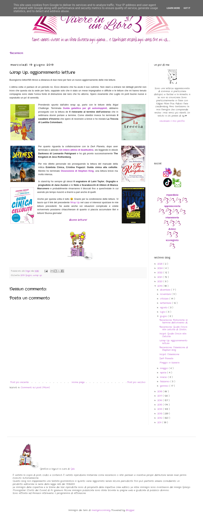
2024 (160, 268)
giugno (164, 316)
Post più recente (19, 382)
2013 (160, 413)
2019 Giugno (26, 275)
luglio (163, 311)
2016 (160, 400)
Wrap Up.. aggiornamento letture (173, 342)
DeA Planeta (166, 358)
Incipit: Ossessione (169, 354)
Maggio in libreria (169, 362)
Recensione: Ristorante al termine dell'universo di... (173, 321)
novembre (166, 294)
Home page (78, 382)
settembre (166, 303)
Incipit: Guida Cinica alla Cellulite (172, 335)
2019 (160, 286)
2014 (160, 409)
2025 (160, 263)
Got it (187, 8)
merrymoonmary (101, 510)
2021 (160, 277)
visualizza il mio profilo (172, 121)
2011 (159, 422)
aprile (163, 372)
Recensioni (16, 53)
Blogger (130, 510)
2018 (160, 391)
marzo (164, 377)
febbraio (165, 381)
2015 (160, 404)
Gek (73, 468)
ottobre (164, 298)
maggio (164, 368)
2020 (160, 281)
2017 (160, 395)
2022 (160, 272)
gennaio (164, 385)
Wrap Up (75, 202)
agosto (164, 307)
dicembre (165, 289)
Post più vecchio (136, 382)
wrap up (37, 275)
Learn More (173, 8)
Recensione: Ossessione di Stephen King (173, 348)
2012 (160, 417)
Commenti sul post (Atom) (35, 387)
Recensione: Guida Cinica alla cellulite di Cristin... (173, 328)
